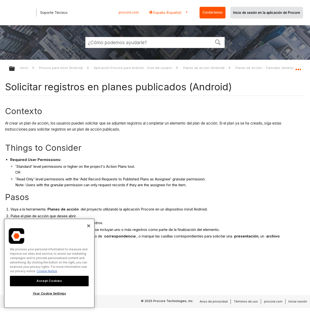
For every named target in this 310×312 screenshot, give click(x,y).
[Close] (88, 225)
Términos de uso (246, 301)
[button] (218, 42)
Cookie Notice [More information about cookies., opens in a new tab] (47, 271)
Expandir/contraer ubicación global (298, 67)
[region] (49, 263)
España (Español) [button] (167, 12)
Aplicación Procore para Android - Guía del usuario (133, 68)
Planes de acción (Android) (204, 68)
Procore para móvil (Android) (61, 68)
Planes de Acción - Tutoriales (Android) (265, 68)
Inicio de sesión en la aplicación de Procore (266, 13)
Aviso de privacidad (214, 301)
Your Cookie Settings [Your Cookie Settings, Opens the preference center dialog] (49, 293)
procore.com (129, 12)
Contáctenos (212, 12)
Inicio (24, 68)
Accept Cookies (49, 281)
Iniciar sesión (297, 301)
